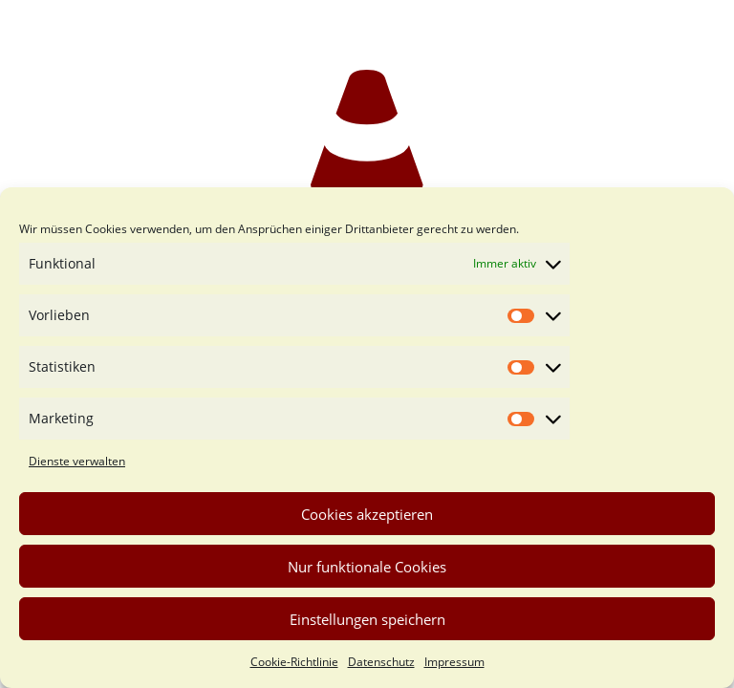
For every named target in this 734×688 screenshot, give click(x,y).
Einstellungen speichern (367, 619)
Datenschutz (381, 662)
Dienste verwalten (77, 461)
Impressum (454, 662)
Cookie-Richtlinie (294, 662)
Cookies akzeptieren (367, 514)
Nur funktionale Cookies (367, 566)
